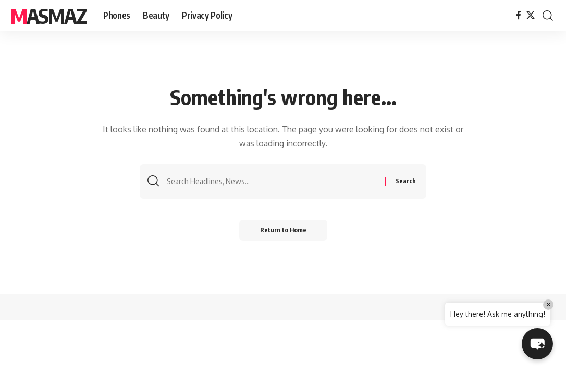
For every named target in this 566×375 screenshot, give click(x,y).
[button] (548, 15)
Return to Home (283, 230)
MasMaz (48, 15)
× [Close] (548, 304)
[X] (530, 15)
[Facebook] (518, 15)
